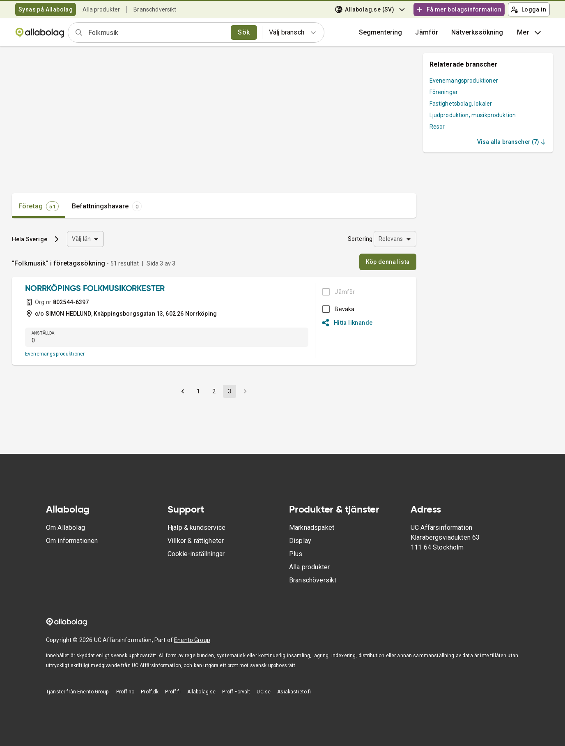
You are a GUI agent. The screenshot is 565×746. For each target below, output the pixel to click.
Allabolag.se (201, 692)
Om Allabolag (65, 527)
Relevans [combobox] (391, 239)
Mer (530, 32)
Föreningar (443, 92)
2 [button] (214, 391)
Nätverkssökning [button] (477, 32)
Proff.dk (149, 692)
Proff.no (125, 692)
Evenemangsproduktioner (55, 354)
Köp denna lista (388, 262)
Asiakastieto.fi (294, 692)
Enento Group (192, 640)
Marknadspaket (311, 527)
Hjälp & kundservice (196, 527)
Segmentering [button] (380, 32)
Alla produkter (101, 9)
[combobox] (156, 32)
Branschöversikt (154, 9)
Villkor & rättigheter (196, 541)
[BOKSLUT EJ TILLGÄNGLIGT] (336, 291)
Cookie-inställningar (196, 554)
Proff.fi (172, 692)
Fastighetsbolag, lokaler (460, 103)
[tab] (38, 206)
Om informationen (72, 541)
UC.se (264, 692)
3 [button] (229, 391)
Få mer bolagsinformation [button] (458, 9)
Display (300, 541)
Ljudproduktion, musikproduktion (472, 115)
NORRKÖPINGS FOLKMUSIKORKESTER (95, 289)
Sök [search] (244, 32)
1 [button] (198, 391)
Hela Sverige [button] (29, 239)
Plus (296, 554)
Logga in (528, 9)
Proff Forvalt (236, 692)
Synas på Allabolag (45, 9)
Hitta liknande (347, 322)
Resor (437, 126)
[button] (427, 32)
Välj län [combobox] (81, 239)
